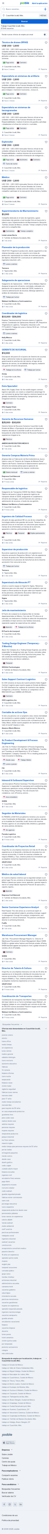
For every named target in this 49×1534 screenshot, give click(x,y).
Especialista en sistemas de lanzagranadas (16, 109)
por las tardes (7, 1150)
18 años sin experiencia (10, 1255)
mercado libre (6, 1105)
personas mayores (8, 1127)
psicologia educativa (9, 1204)
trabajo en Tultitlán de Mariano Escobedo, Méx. (19, 1419)
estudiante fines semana (11, 1178)
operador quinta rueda (10, 1258)
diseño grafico (7, 1162)
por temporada (7, 1344)
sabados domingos (8, 1057)
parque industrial (8, 1137)
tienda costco (7, 1156)
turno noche (6, 1076)
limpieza (5, 1325)
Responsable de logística (14, 488)
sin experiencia (7, 1048)
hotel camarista (7, 1337)
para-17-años (6, 1099)
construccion (6, 1245)
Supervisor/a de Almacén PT (16, 582)
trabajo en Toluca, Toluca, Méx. (13, 1381)
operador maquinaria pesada (12, 1309)
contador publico (8, 1271)
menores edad (7, 1095)
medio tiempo (7, 1044)
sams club (5, 1201)
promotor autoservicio (10, 1347)
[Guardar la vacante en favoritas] (46, 42)
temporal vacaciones (9, 1267)
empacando (6, 1080)
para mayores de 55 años (11, 1108)
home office (6, 1041)
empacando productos (10, 1134)
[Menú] (3, 3)
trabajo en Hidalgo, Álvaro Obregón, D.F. (16, 1422)
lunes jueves (6, 1334)
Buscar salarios (8, 1492)
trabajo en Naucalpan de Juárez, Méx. (15, 1374)
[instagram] (9, 1504)
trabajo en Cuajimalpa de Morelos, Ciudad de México (21, 1416)
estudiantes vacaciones (11, 1322)
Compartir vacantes (10, 1475)
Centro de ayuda (8, 1462)
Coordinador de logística (14, 313)
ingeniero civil (7, 1175)
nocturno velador (8, 1188)
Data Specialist (9, 386)
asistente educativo (9, 1064)
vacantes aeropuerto (9, 1315)
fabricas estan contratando (12, 1197)
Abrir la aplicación (40, 3)
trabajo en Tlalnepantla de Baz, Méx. (15, 1397)
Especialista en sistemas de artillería (20, 76)
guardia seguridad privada (11, 1194)
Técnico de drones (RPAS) (15, 42)
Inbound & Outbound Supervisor (18, 780)
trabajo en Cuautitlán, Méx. (12, 1425)
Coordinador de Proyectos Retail (18, 846)
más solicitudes (7, 1353)
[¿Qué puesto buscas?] (24, 9)
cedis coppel (6, 1166)
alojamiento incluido (9, 1185)
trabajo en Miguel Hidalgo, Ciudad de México (18, 1371)
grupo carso (6, 1274)
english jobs (6, 1264)
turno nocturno (7, 1060)
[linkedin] (20, 1504)
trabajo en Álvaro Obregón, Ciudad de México (18, 1400)
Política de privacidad (10, 1520)
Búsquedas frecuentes (12, 1024)
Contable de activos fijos (14, 712)
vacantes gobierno (8, 1290)
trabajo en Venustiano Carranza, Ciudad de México (20, 1413)
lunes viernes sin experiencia (12, 1216)
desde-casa (6, 1159)
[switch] (45, 34)
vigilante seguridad (9, 1089)
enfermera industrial (9, 1280)
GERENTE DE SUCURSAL (14, 349)
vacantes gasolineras (9, 1302)
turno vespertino (8, 1207)
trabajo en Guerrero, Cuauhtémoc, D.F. (16, 1409)
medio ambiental (8, 1226)
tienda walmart (7, 1223)
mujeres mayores (8, 1130)
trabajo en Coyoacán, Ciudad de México (16, 1393)
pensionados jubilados (10, 1213)
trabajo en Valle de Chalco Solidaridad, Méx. (18, 1368)
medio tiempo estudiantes (11, 1102)
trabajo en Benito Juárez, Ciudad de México (18, 1384)
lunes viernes (6, 1051)
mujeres (4, 1261)
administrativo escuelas (10, 1283)
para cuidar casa (8, 1118)
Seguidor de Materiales (14, 813)
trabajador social (8, 1236)
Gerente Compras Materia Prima (18, 455)
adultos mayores (8, 1124)
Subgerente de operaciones (16, 280)
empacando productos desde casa (14, 1210)
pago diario (6, 1181)
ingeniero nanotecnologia (11, 1312)
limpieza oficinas (8, 1073)
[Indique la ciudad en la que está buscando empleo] (24, 15)
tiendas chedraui (8, 1277)
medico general (7, 1054)
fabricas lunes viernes (10, 1092)
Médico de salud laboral (14, 874)
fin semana (6, 1070)
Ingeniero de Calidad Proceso (17, 516)
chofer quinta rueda (9, 1341)
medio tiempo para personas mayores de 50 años (20, 1146)
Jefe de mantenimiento (14, 610)
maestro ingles (7, 1143)
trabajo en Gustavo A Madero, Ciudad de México (19, 1390)
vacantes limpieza (8, 1328)
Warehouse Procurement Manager (19, 935)
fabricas (5, 1067)
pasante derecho (8, 1251)
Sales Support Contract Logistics (19, 679)
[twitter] (15, 1504)
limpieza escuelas (8, 1172)
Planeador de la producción (16, 247)
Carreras (5, 1458)
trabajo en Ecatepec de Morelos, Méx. (15, 1387)
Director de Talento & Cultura (16, 968)
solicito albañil (7, 1220)
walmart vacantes (8, 1242)
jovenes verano (7, 1035)
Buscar (24, 21)
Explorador (7, 142)
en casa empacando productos (13, 1111)
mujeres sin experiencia (10, 1306)
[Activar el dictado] (45, 9)
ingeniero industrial (9, 1239)
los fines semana (8, 1140)
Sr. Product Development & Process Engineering (20, 741)
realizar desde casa (9, 1121)
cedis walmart (7, 1191)
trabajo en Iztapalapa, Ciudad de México (16, 1403)
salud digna (6, 1293)
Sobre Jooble (7, 1454)
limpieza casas (7, 1083)
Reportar (42, 69)
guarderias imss (7, 1115)
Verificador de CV (9, 1496)
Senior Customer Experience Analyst (20, 907)
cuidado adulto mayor (10, 1169)
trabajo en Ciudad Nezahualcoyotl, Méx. (16, 1406)
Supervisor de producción (15, 549)
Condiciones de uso (10, 1515)
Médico (5, 177)
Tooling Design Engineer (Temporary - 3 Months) (21, 645)
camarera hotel (7, 1287)
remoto (4, 1038)
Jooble (16, 1529)
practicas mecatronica (10, 1299)
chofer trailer (6, 1086)
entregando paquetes (10, 1153)
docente (5, 1331)
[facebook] (4, 1504)
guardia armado (7, 1318)
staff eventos (7, 1229)
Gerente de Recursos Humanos (17, 419)
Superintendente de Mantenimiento (20, 211)
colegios (5, 1350)
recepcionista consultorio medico (14, 1248)
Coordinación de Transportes (17, 996)
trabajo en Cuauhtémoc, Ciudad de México (17, 1378)
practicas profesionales (10, 1232)
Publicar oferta (8, 1479)
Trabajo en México (9, 1465)
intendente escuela (9, 1296)
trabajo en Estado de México (12, 1365)
